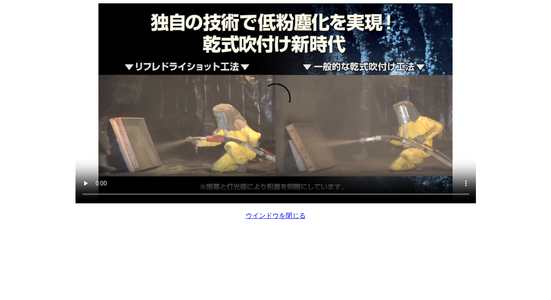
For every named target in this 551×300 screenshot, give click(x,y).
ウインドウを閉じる (276, 215)
